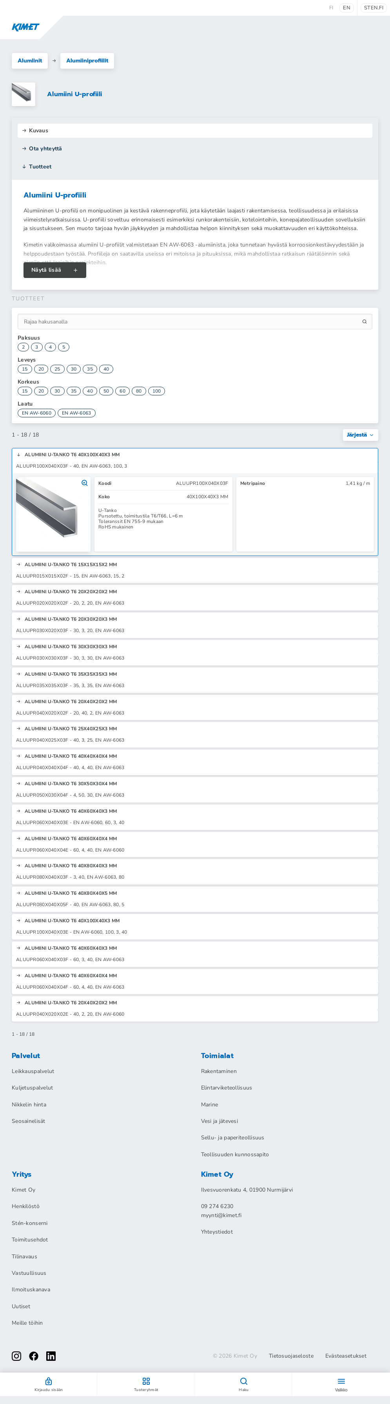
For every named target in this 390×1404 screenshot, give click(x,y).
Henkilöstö (26, 1206)
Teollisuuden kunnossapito (235, 1154)
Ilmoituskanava (31, 1289)
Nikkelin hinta (29, 1104)
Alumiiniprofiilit (87, 61)
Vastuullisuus (29, 1273)
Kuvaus (35, 130)
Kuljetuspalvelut (32, 1087)
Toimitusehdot (30, 1239)
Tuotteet (37, 166)
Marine (209, 1104)
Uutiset (21, 1306)
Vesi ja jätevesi (219, 1121)
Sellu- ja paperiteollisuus (233, 1137)
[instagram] (16, 1356)
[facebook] (33, 1356)
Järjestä (360, 435)
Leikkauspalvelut (33, 1071)
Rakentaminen (219, 1071)
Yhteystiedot (217, 1232)
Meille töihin (27, 1323)
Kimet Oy (23, 1190)
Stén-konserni (30, 1223)
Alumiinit (30, 61)
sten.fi (373, 7)
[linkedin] (51, 1356)
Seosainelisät (28, 1121)
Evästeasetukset (345, 1356)
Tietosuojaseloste (291, 1356)
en (346, 7)
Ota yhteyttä (42, 148)
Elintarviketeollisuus (226, 1087)
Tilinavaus (24, 1256)
